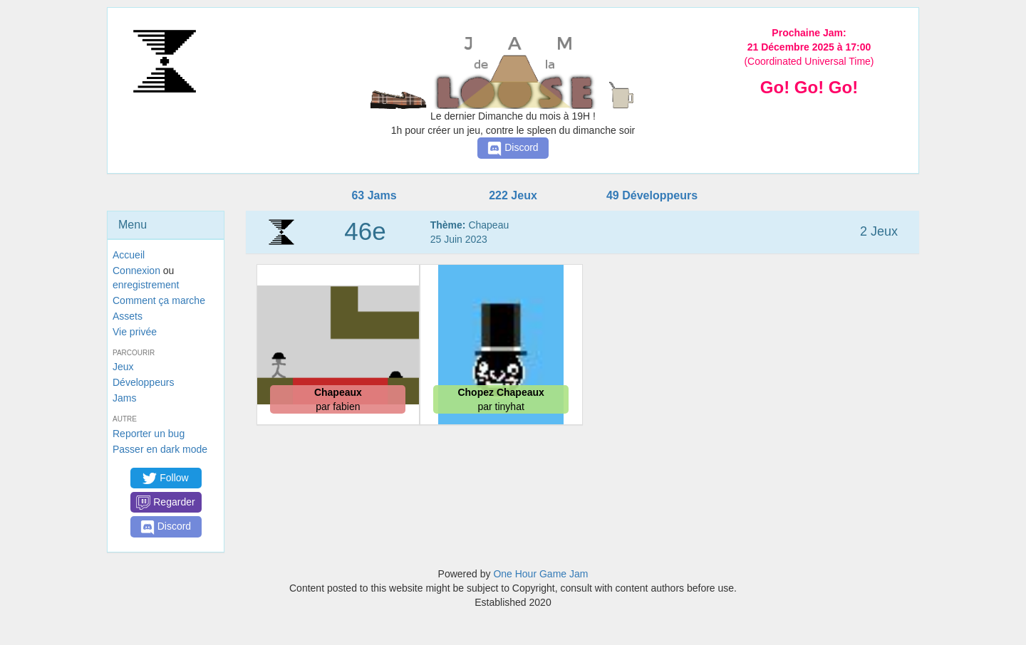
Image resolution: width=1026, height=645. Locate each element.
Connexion (136, 270)
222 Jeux (513, 195)
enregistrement (146, 284)
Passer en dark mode (160, 449)
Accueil (129, 255)
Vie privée (135, 331)
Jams (124, 398)
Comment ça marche (159, 300)
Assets (127, 316)
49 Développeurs (652, 195)
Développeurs (143, 382)
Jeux (123, 366)
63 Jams (373, 195)
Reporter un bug (149, 433)
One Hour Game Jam (540, 574)
